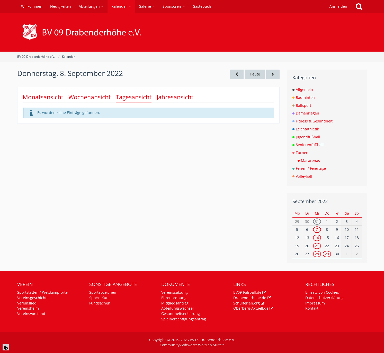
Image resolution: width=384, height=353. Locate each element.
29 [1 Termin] (327, 253)
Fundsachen (99, 303)
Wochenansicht (89, 97)
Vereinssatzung (174, 292)
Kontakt (311, 308)
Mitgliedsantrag (175, 303)
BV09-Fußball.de (247, 292)
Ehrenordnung (173, 297)
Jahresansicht (175, 97)
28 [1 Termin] (317, 253)
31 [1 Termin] (317, 221)
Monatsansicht (43, 97)
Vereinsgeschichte (33, 297)
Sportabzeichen (102, 292)
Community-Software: (192, 344)
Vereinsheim (28, 308)
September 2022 (310, 201)
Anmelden (338, 6)
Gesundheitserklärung (180, 313)
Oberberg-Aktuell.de (251, 308)
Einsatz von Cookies (322, 292)
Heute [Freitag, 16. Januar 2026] (255, 74)
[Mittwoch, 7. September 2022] (237, 74)
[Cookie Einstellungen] (6, 347)
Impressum (315, 303)
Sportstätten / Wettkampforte (42, 292)
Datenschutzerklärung (324, 297)
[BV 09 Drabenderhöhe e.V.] (192, 32)
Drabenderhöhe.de (249, 297)
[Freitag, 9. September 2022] (273, 74)
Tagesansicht (133, 97)
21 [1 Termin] (317, 245)
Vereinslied (27, 303)
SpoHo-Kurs (99, 297)
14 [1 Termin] (317, 237)
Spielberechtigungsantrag (183, 319)
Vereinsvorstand (31, 313)
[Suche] (359, 6)
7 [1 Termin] (317, 229)
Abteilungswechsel (177, 308)
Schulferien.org (246, 303)
